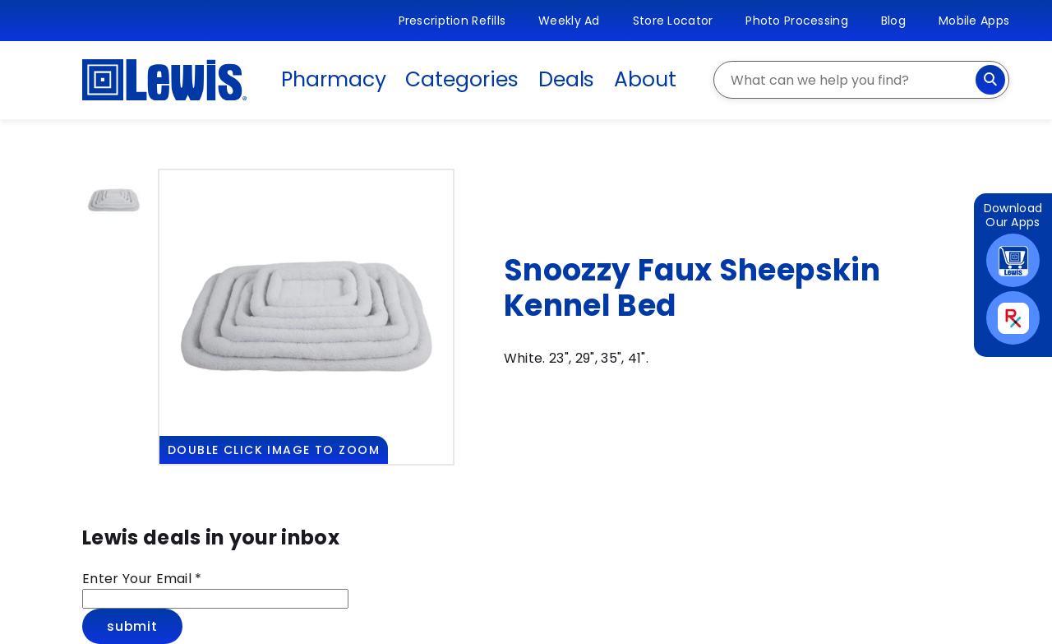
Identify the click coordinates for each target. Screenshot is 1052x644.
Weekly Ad (569, 20)
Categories (461, 79)
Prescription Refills (452, 20)
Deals (566, 79)
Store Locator (673, 20)
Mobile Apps (974, 20)
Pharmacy (333, 79)
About (645, 79)
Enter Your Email (142, 578)
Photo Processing (796, 20)
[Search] (990, 80)
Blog (893, 20)
